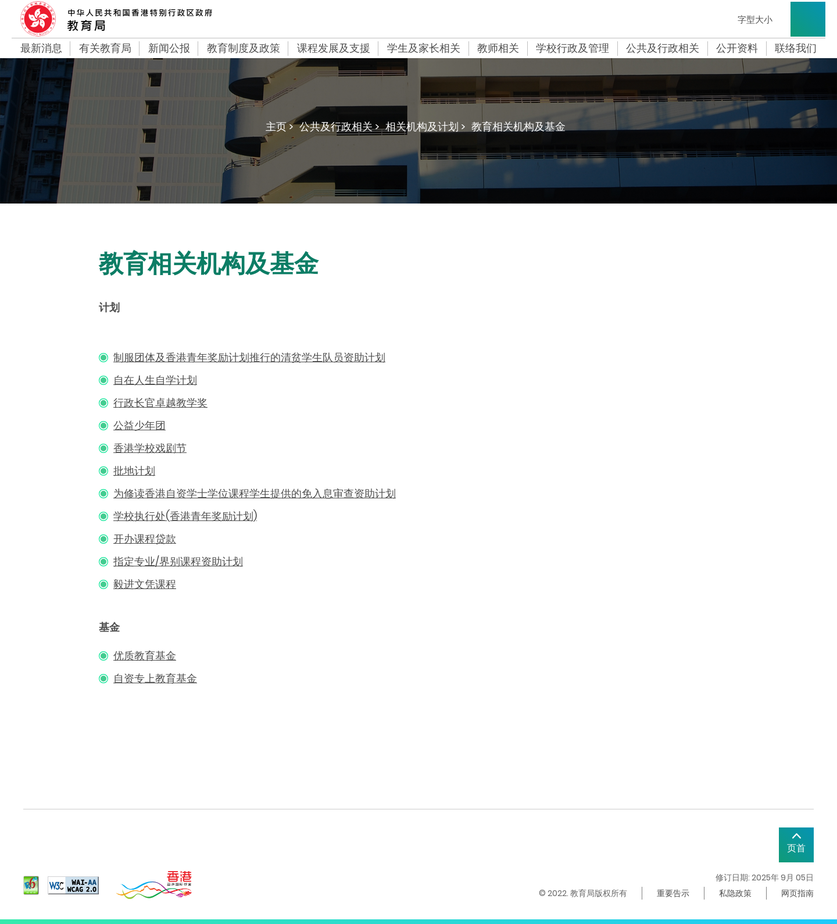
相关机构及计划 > (425, 126)
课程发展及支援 (333, 48)
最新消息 (41, 48)
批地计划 (134, 470)
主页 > (280, 126)
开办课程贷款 (144, 538)
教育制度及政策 (243, 48)
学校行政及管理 (572, 48)
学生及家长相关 (423, 48)
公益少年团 (139, 425)
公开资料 (737, 48)
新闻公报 (169, 48)
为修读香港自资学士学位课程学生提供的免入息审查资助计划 (254, 493)
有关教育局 (105, 48)
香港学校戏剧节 (150, 448)
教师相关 (498, 48)
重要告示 (673, 893)
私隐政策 (735, 893)
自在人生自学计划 (155, 380)
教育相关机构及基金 (518, 126)
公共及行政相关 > (339, 126)
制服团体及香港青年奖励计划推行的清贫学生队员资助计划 (249, 357)
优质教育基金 (144, 655)
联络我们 (796, 48)
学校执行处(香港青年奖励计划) (185, 516)
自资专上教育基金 (155, 678)
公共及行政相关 (662, 48)
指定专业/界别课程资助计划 (178, 561)
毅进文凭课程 (144, 584)
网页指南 (797, 893)
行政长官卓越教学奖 (160, 402)
